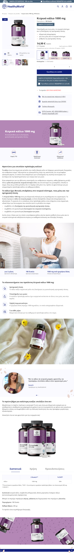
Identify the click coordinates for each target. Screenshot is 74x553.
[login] (62, 6)
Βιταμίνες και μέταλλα (14, 13)
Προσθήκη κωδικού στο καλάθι (57, 1)
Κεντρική (4, 13)
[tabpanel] (37, 491)
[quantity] (54, 67)
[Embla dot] (36, 395)
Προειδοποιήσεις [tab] (54, 468)
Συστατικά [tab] (15, 468)
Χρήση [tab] (33, 468)
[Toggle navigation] (71, 6)
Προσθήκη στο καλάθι (54, 72)
